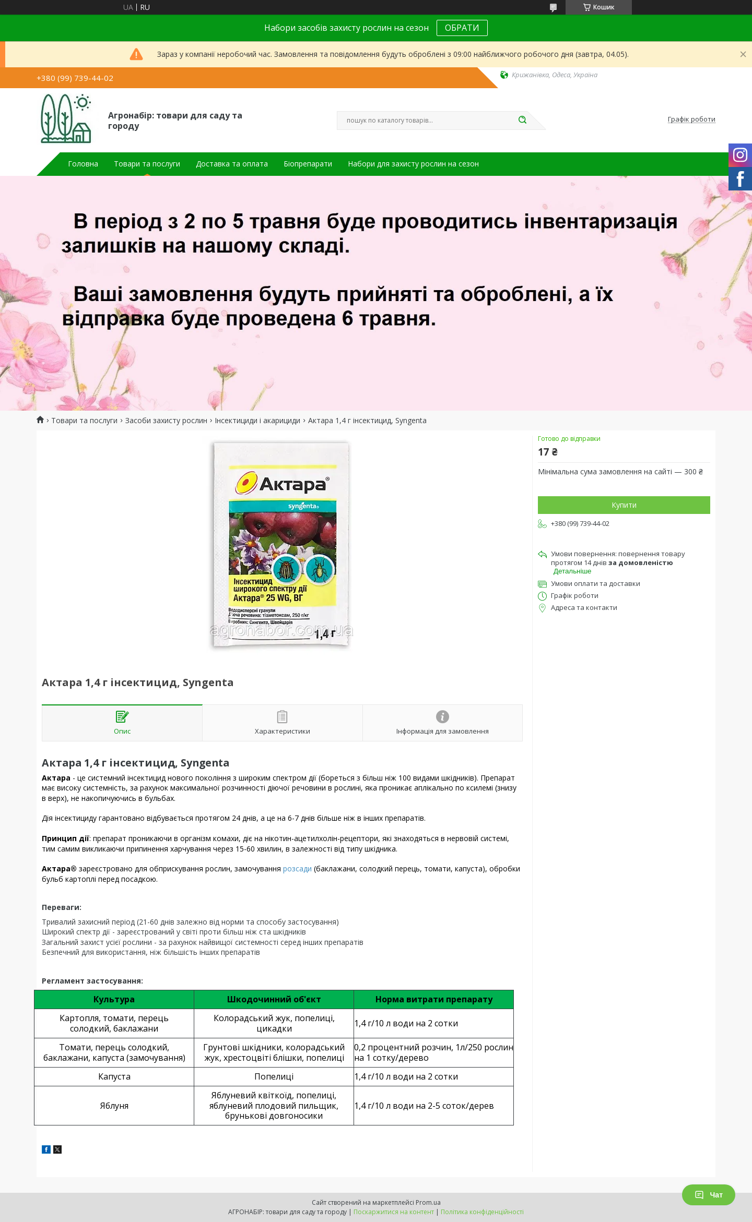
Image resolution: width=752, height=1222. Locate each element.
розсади (297, 868)
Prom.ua (428, 1202)
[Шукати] (522, 120)
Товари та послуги (147, 163)
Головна (83, 163)
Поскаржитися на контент (394, 1211)
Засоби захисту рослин (166, 420)
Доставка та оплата (232, 163)
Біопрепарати (308, 163)
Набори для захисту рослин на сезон (413, 163)
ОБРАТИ (462, 27)
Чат (709, 1195)
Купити (624, 505)
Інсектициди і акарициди (257, 420)
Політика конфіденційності (482, 1211)
